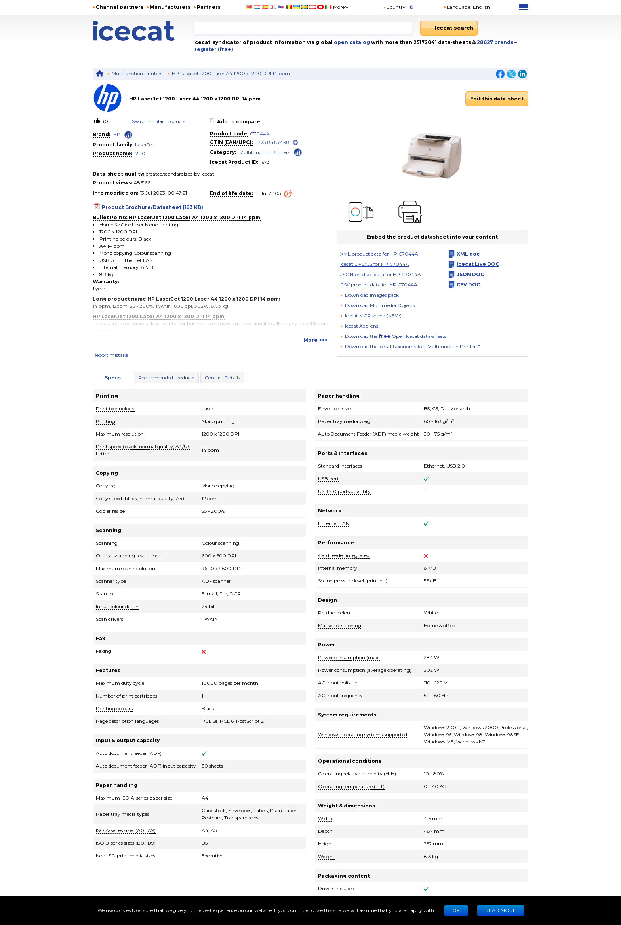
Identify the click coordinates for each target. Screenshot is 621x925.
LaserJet (144, 145)
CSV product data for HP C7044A (378, 285)
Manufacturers (170, 7)
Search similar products (158, 121)
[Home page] (143, 31)
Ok (456, 910)
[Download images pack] (369, 295)
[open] (295, 142)
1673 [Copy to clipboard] (265, 162)
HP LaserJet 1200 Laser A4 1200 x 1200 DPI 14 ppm (231, 73)
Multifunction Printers (137, 73)
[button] (377, 305)
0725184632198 (272, 142)
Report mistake (110, 355)
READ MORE (500, 910)
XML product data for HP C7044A (379, 254)
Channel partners (119, 7)
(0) (106, 121)
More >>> (315, 340)
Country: (395, 7)
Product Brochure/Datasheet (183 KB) (152, 207)
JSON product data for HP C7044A (380, 274)
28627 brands (495, 42)
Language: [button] (457, 7)
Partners (209, 7)
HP (116, 134)
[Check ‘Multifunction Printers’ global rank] (298, 152)
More (341, 7)
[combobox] (303, 28)
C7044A (260, 133)
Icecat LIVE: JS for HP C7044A (374, 264)
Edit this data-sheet (497, 99)
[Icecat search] (449, 28)
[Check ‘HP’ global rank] (128, 135)
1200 (139, 153)
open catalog (351, 42)
